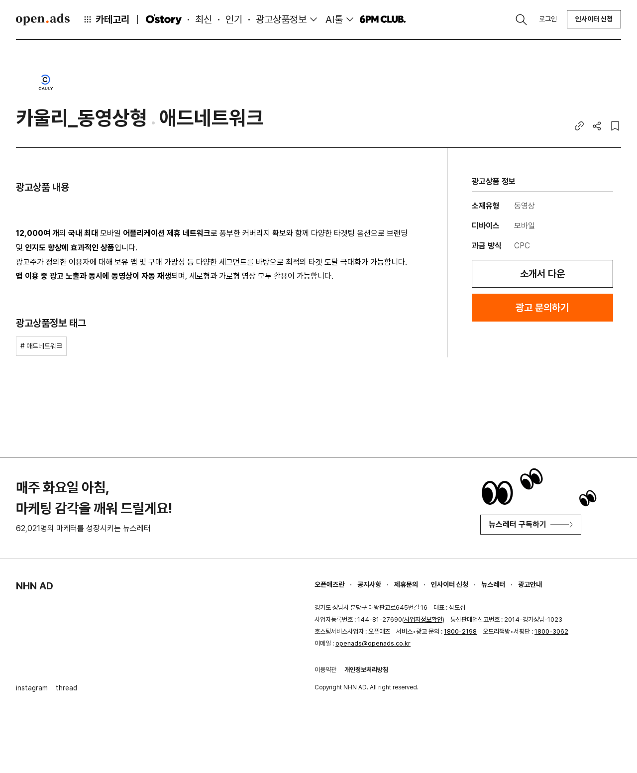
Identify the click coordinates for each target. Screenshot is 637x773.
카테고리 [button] (106, 19)
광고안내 (530, 584)
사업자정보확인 (423, 619)
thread (66, 688)
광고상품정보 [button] (281, 19)
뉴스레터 (493, 584)
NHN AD (34, 586)
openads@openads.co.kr (373, 643)
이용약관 (325, 669)
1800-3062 (551, 631)
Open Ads (43, 19)
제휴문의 (406, 584)
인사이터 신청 (594, 19)
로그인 (548, 19)
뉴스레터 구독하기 (531, 524)
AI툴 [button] (334, 19)
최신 (203, 19)
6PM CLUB (382, 19)
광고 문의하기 (542, 308)
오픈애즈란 (329, 584)
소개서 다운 (542, 274)
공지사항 (369, 584)
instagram (32, 688)
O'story (164, 19)
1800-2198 (460, 631)
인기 (233, 19)
